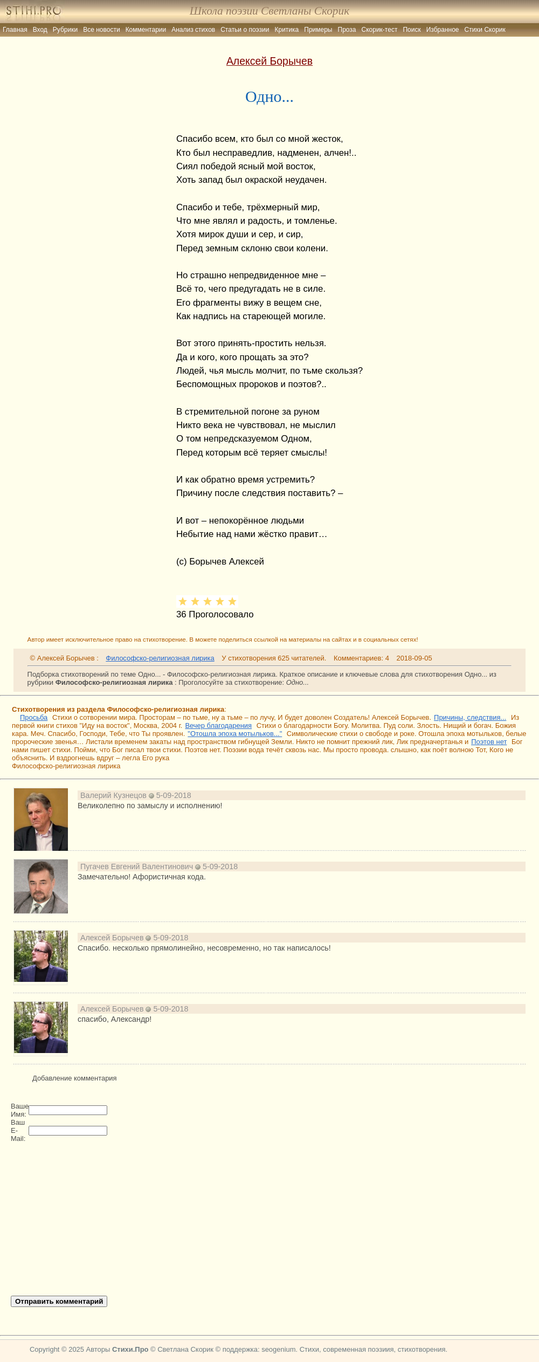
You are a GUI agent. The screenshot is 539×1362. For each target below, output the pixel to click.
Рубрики (65, 29)
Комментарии (146, 29)
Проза (347, 29)
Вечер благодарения (218, 725)
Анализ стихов (193, 29)
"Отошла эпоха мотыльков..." (235, 734)
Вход (40, 29)
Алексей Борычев (269, 61)
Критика (287, 29)
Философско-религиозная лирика (160, 658)
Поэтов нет (489, 742)
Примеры (318, 29)
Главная (15, 29)
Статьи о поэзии (244, 29)
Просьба (33, 717)
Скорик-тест (380, 29)
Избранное (442, 29)
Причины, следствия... (470, 717)
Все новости (101, 29)
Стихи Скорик (485, 29)
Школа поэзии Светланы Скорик (269, 10)
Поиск (411, 29)
